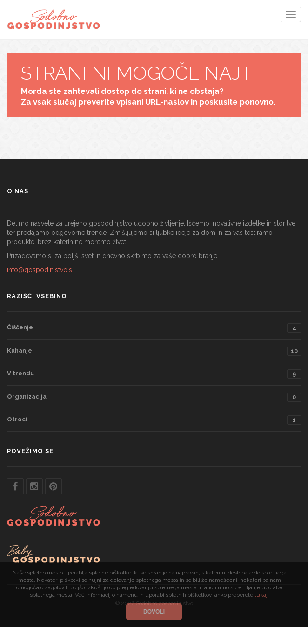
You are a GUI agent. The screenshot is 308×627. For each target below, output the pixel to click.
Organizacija (154, 397)
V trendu (154, 374)
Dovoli (154, 611)
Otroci (154, 420)
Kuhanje (154, 351)
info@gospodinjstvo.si (40, 269)
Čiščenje (154, 328)
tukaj (261, 595)
